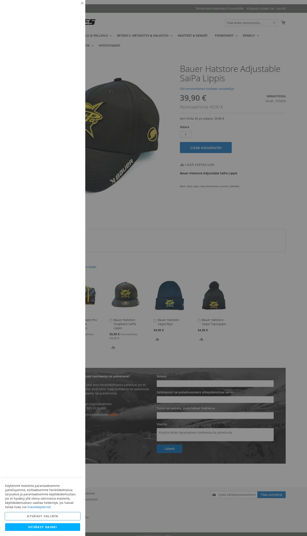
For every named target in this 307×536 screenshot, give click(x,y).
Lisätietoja (72, 39)
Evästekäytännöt (39, 507)
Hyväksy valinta (42, 516)
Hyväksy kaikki (42, 527)
